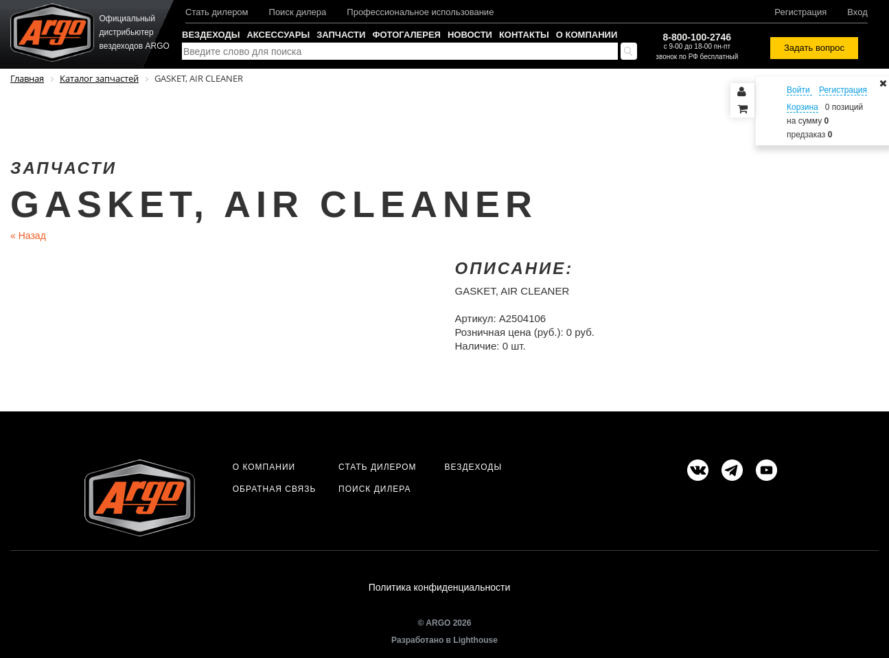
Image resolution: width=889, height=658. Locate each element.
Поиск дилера (298, 12)
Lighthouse (475, 642)
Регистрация (800, 12)
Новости (470, 35)
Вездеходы (211, 35)
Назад (28, 235)
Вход (857, 12)
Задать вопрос (814, 48)
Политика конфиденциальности (440, 588)
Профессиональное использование (420, 12)
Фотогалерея (406, 35)
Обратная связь (274, 489)
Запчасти (340, 35)
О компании (586, 35)
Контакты (524, 35)
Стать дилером (217, 12)
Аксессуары (278, 35)
